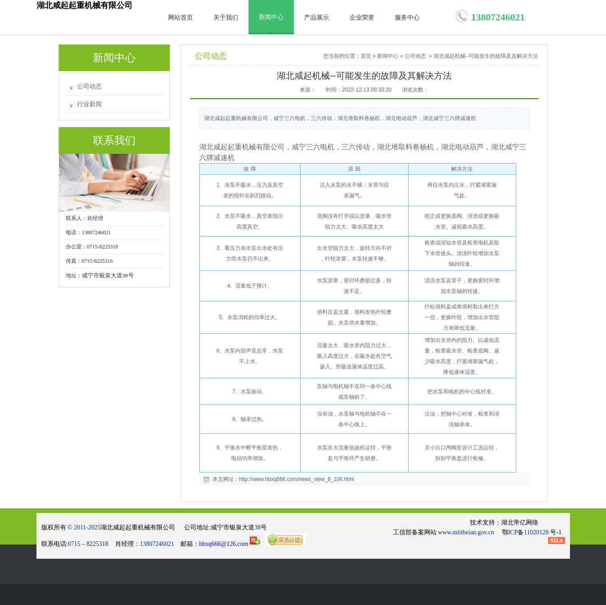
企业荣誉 (361, 17)
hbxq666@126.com (230, 544)
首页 (366, 56)
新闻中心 (271, 17)
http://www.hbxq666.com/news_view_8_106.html (296, 479)
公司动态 (89, 86)
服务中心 (407, 17)
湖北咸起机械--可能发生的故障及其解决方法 (485, 56)
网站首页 (180, 17)
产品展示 (316, 17)
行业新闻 (89, 104)
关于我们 (225, 17)
